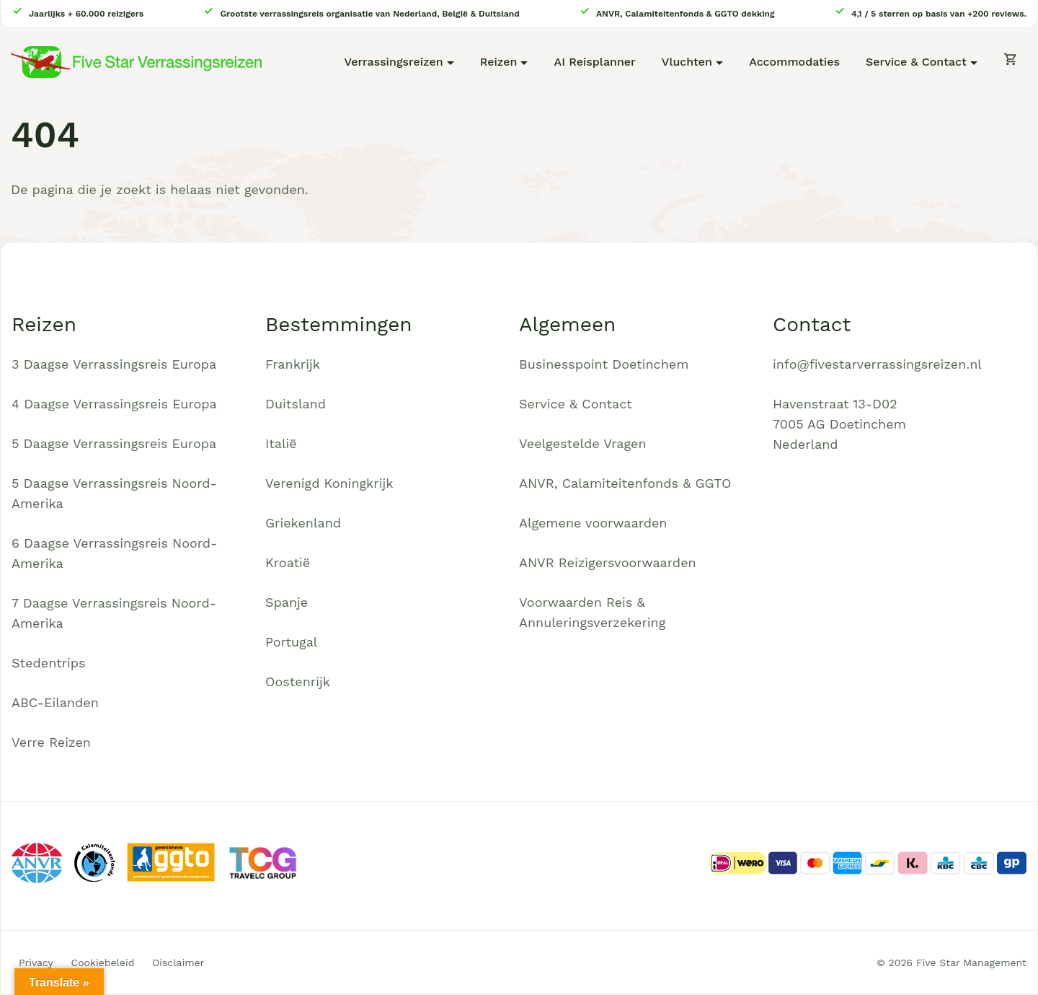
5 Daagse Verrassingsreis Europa (114, 443)
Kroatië (287, 562)
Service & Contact (916, 62)
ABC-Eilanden (55, 702)
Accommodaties (794, 62)
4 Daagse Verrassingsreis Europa (114, 403)
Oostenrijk (297, 681)
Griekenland (303, 522)
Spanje (286, 602)
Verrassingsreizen (393, 62)
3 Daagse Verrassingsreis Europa (114, 364)
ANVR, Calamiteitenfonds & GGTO (625, 483)
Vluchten (687, 62)
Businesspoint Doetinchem (603, 364)
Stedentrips (49, 662)
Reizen (499, 62)
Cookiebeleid (103, 962)
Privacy (36, 962)
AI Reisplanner (595, 62)
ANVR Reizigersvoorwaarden (607, 562)
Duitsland (295, 403)
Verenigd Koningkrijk (329, 483)
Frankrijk (292, 364)
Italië (281, 443)
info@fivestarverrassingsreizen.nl (877, 364)
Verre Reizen (51, 742)
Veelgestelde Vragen (583, 443)
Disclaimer (178, 962)
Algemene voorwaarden (593, 522)
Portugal (291, 641)
